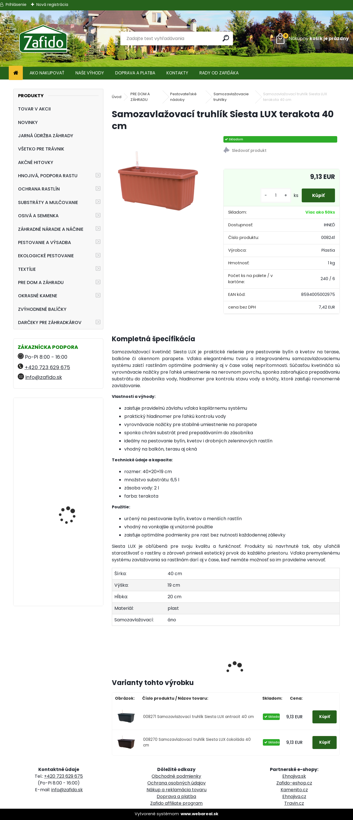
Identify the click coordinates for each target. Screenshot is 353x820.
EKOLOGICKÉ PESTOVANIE (46, 255)
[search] (226, 38)
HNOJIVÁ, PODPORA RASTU (47, 175)
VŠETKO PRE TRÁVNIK (41, 149)
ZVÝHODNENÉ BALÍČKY (42, 309)
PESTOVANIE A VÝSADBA (44, 242)
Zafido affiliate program (176, 803)
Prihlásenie (16, 4)
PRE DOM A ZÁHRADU (41, 282)
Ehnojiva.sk (294, 776)
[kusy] (273, 195)
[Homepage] (16, 73)
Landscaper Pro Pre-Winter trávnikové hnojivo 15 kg (70, 429)
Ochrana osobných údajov (176, 783)
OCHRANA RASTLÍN (39, 189)
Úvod (116, 96)
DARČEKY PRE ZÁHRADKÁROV (49, 322)
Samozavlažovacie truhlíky (231, 96)
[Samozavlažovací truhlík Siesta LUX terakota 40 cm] (158, 183)
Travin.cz (294, 803)
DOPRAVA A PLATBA (135, 73)
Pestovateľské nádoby (183, 96)
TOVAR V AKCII (34, 109)
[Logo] (43, 39)
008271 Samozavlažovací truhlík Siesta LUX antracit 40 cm (198, 716)
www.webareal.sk (199, 814)
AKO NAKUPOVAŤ (47, 73)
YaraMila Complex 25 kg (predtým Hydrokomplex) (74, 544)
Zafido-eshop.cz (294, 783)
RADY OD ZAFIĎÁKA (219, 73)
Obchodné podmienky (176, 776)
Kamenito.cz (294, 789)
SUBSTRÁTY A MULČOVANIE (48, 202)
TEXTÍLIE (27, 269)
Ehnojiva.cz (294, 796)
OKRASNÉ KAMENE (37, 295)
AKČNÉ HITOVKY (35, 162)
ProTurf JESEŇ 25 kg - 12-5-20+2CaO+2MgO (72, 475)
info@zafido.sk (43, 377)
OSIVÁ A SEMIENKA (38, 215)
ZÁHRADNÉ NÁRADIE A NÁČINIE (50, 229)
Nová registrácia (52, 4)
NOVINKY (28, 122)
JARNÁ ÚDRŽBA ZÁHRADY (45, 135)
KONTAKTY (177, 73)
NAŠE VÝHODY (90, 73)
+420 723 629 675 (47, 367)
